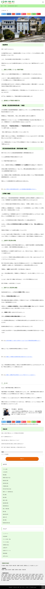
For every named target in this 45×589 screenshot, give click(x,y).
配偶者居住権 (5, 522)
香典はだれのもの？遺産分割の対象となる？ (10, 424)
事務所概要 (5, 553)
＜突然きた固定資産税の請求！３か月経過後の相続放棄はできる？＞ (21, 189)
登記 (4, 494)
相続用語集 (5, 505)
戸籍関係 (4, 486)
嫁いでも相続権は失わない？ (7, 436)
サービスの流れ (6, 542)
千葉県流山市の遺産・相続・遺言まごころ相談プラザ (21, 587)
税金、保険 (5, 508)
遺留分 (4, 517)
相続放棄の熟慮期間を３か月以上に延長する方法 (28, 424)
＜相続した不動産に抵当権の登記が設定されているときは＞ (19, 356)
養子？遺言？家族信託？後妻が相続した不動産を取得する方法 (13, 447)
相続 (5, 10)
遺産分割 (4, 514)
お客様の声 (5, 547)
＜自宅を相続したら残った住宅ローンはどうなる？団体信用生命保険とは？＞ (23, 340)
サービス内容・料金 (7, 539)
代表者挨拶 (5, 536)
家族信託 (4, 480)
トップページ (5, 533)
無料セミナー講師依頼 (7, 491)
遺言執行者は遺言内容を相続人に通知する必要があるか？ (12, 443)
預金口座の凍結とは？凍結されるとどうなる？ (10, 440)
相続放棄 (4, 503)
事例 (3, 10)
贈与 (4, 511)
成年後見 (4, 483)
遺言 (4, 519)
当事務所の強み (6, 544)
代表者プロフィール (7, 550)
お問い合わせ (5, 556)
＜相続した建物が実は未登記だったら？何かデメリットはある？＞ (20, 374)
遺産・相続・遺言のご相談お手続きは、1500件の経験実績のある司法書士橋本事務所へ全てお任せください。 (7, 2)
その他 (4, 472)
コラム (4, 469)
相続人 (4, 500)
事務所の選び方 (6, 477)
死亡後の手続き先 (6, 488)
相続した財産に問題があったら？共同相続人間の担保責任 (12, 433)
